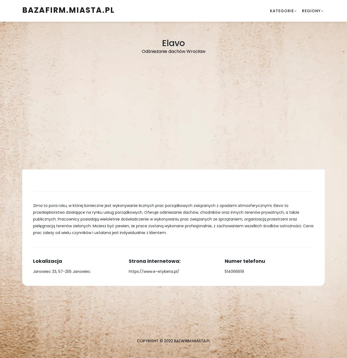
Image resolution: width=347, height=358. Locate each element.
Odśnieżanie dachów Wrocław (173, 51)
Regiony (311, 11)
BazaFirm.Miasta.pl (68, 10)
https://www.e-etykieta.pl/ (154, 271)
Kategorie (282, 11)
